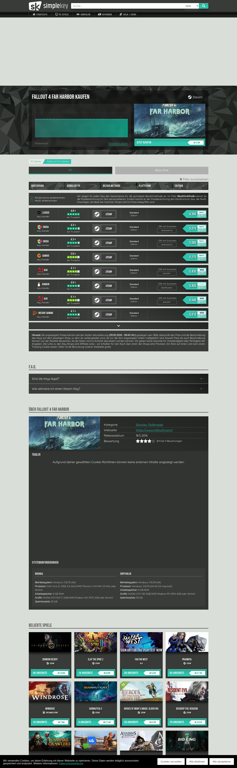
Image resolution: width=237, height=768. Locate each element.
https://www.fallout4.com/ (154, 362)
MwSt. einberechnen (44, 132)
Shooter (141, 356)
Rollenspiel (155, 356)
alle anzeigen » (118, 714)
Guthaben (105, 14)
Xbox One (161, 102)
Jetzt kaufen (170, 74)
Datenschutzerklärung (71, 763)
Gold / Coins (128, 14)
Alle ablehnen (197, 761)
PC (70, 102)
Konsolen (83, 14)
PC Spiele (62, 14)
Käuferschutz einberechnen (48, 129)
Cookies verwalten (171, 761)
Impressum (42, 748)
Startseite (40, 14)
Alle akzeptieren (222, 761)
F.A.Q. (99, 748)
